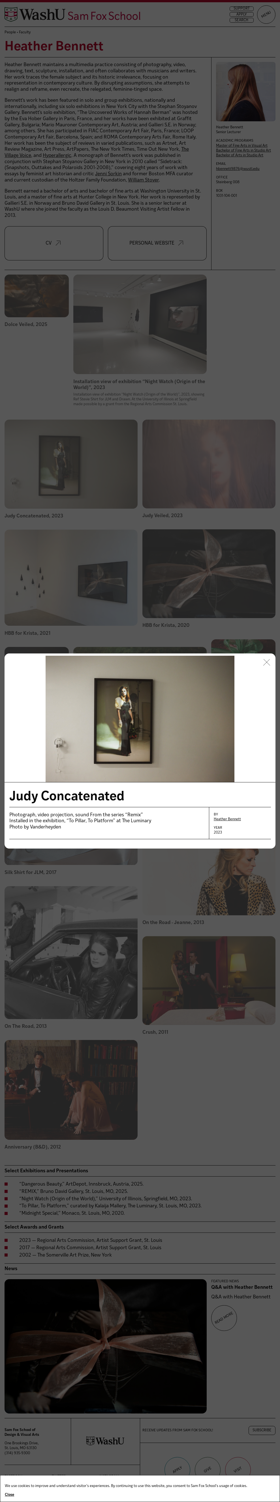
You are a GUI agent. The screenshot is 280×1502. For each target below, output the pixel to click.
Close (9, 1495)
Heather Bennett (227, 819)
